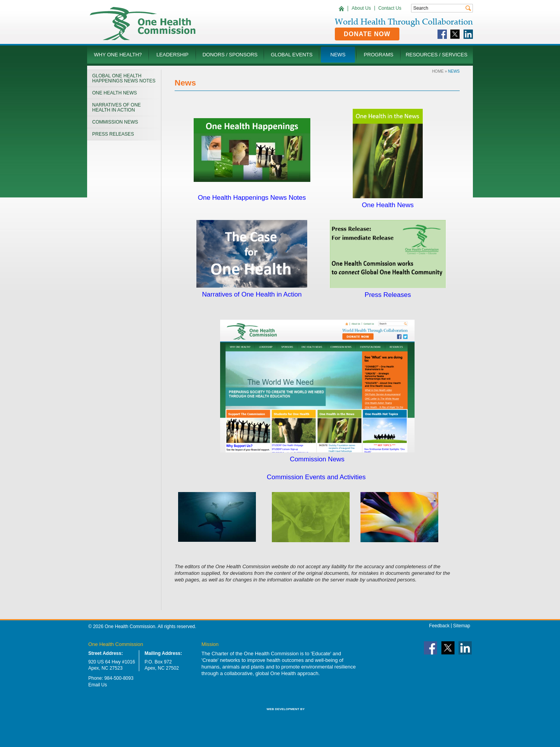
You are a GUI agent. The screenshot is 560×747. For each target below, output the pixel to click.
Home (438, 71)
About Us (361, 8)
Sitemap (461, 625)
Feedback (439, 625)
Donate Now (367, 34)
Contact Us (389, 8)
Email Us (97, 685)
